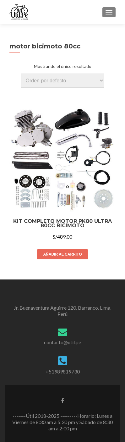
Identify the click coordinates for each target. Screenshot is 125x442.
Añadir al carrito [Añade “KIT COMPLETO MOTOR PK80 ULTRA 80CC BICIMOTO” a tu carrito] (62, 254)
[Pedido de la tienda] (62, 81)
